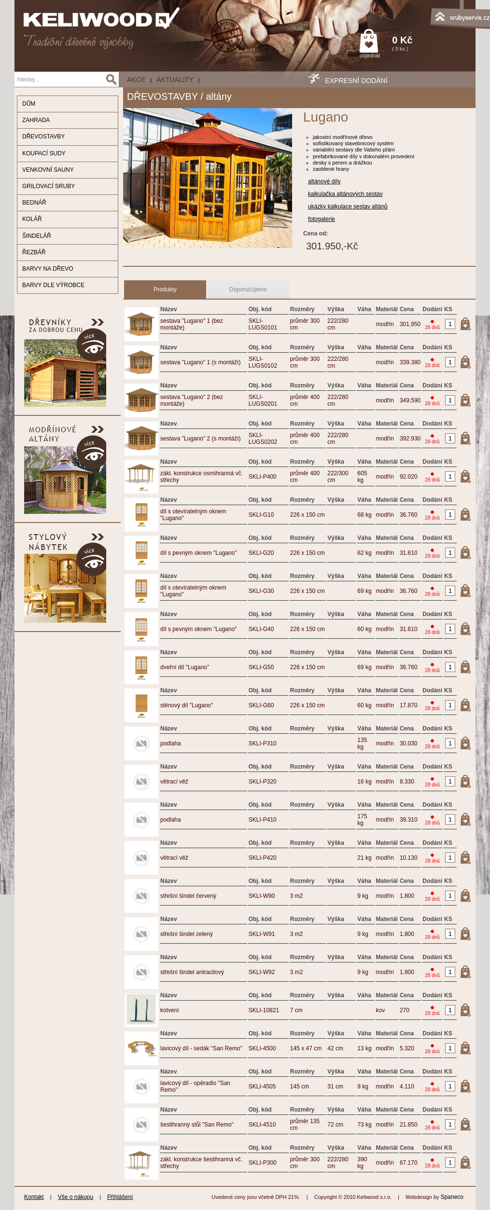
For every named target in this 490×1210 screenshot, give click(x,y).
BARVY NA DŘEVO (47, 268)
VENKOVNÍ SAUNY (48, 169)
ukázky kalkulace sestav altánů (348, 206)
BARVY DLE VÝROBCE (53, 285)
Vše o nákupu (75, 1197)
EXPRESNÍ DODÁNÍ (356, 80)
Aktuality (174, 79)
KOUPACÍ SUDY (44, 153)
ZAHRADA (36, 120)
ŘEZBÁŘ (34, 252)
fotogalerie (321, 219)
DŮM (28, 103)
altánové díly (324, 181)
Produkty (165, 289)
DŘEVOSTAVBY (43, 136)
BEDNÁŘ (34, 202)
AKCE (136, 79)
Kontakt (34, 1197)
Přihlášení (120, 1197)
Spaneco (452, 1197)
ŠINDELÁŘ (36, 236)
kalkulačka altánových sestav (345, 194)
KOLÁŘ (32, 219)
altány (218, 96)
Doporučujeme (248, 289)
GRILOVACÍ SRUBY (48, 186)
